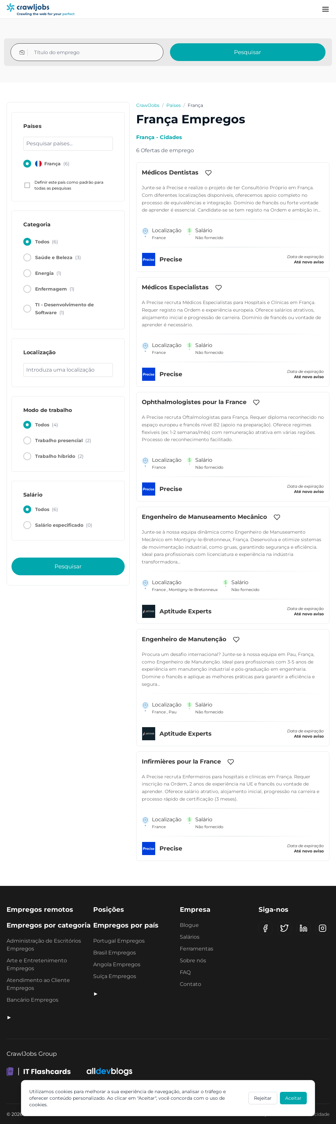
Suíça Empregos (114, 976)
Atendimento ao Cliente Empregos (38, 984)
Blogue (189, 925)
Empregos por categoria (49, 925)
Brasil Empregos (114, 953)
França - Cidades (159, 137)
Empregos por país (125, 925)
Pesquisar (247, 52)
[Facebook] (265, 928)
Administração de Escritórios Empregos (44, 945)
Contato (190, 984)
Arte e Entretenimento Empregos (37, 964)
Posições (108, 909)
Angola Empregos (116, 964)
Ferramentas (196, 949)
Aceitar (293, 1098)
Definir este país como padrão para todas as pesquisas (64, 185)
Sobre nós (193, 960)
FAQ (185, 972)
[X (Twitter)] (284, 928)
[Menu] (325, 9)
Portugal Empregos (119, 941)
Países (173, 105)
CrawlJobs (147, 105)
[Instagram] (322, 928)
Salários (190, 937)
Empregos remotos (40, 909)
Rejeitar (263, 1098)
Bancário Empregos (32, 1000)
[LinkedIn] (303, 928)
